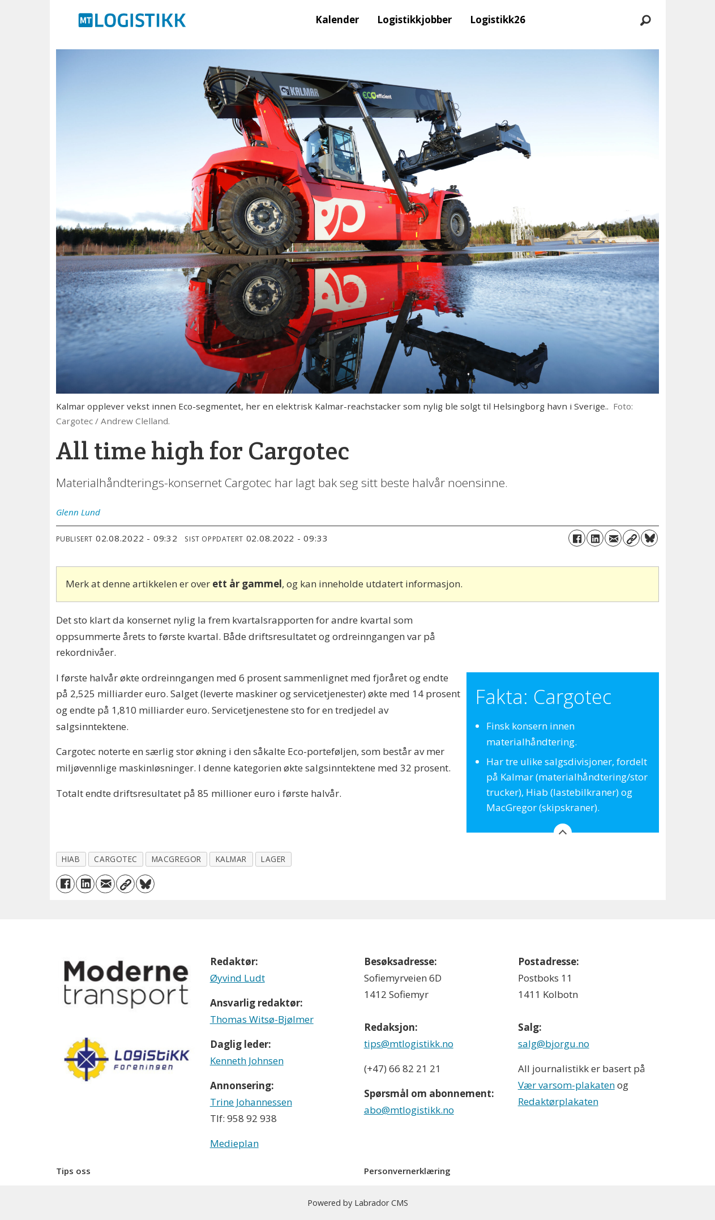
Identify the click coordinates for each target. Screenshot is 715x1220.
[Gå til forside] (132, 20)
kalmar (231, 859)
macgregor (177, 859)
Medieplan (234, 1143)
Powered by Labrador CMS (357, 1202)
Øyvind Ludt (237, 977)
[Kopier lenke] (631, 538)
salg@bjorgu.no (553, 1043)
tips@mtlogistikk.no (408, 1043)
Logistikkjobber (414, 19)
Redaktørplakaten (558, 1101)
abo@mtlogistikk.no (409, 1109)
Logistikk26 (497, 19)
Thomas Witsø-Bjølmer (262, 1019)
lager (273, 859)
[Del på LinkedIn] (594, 538)
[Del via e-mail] (613, 538)
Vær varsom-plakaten (566, 1084)
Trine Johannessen (251, 1101)
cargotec (115, 859)
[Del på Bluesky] (649, 538)
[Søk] (646, 20)
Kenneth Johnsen (247, 1060)
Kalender (337, 19)
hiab (71, 859)
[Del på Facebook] (576, 538)
